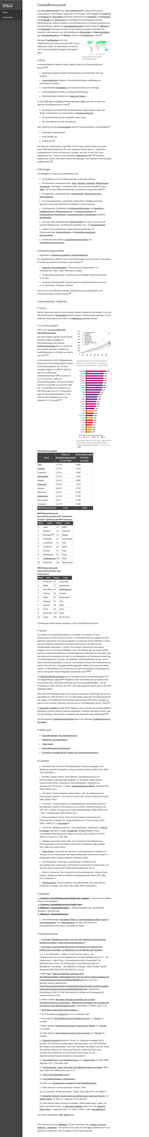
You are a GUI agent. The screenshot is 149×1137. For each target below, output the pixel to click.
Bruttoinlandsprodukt (65, 458)
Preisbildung (62, 88)
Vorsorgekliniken (46, 197)
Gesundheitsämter (98, 225)
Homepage (62, 823)
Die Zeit (97, 1018)
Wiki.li (7, 5)
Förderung (106, 14)
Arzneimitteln (85, 32)
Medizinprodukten (102, 32)
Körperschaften (76, 222)
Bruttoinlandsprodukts (46, 346)
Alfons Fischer (48, 852)
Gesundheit (57, 17)
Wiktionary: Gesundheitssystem (54, 908)
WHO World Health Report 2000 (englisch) (59, 1010)
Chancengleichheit (50, 80)
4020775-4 (68, 1115)
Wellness (67, 35)
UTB (95, 844)
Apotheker (91, 183)
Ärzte (74, 183)
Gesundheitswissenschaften (76, 240)
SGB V (42, 190)
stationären (104, 26)
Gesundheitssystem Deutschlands (56, 748)
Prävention (91, 17)
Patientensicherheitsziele (63, 719)
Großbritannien (49, 559)
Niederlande (43, 496)
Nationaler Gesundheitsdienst (54, 268)
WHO (83, 102)
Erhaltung (45, 17)
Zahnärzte (81, 183)
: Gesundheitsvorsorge (60, 905)
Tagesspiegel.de (68, 923)
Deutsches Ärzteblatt (73, 1106)
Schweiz (41, 469)
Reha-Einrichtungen (93, 194)
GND (61, 1115)
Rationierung (81, 156)
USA (40, 465)
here (89, 1128)
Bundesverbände (63, 232)
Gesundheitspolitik (49, 736)
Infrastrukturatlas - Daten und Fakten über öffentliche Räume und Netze (72, 1067)
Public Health (47, 744)
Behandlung (105, 17)
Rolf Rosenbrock (49, 883)
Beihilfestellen (45, 218)
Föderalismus (76, 318)
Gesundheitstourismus (50, 35)
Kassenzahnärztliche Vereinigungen (82, 215)
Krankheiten (46, 20)
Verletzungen (60, 20)
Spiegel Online (89, 1060)
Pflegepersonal (102, 183)
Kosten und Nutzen (77, 96)
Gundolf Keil (72, 831)
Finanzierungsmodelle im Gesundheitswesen (69, 255)
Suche (5, 12)
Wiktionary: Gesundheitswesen (54, 914)
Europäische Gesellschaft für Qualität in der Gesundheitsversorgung (70, 753)
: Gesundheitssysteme (64, 898)
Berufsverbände (46, 235)
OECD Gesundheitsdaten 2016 (55, 1075)
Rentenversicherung (84, 212)
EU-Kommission (64, 127)
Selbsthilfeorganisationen (84, 232)
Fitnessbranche (86, 35)
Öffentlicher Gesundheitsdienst (55, 740)
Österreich (42, 484)
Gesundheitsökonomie (67, 736)
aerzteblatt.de (97, 1109)
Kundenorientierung (85, 113)
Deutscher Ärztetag (51, 1041)
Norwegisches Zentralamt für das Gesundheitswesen (74, 1083)
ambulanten (46, 29)
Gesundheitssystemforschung (52, 243)
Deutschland (61, 315)
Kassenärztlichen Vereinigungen (53, 215)
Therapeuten (45, 186)
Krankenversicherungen (80, 208)
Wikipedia (63, 1125)
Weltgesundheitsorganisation (52, 677)
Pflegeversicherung (64, 212)
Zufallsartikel (7, 17)
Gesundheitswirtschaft (73, 26)
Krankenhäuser (77, 194)
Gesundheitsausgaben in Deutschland (58, 1079)
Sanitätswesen (53, 40)
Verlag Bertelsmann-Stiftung (83, 786)
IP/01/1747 (63, 1014)
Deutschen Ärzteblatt (48, 708)
